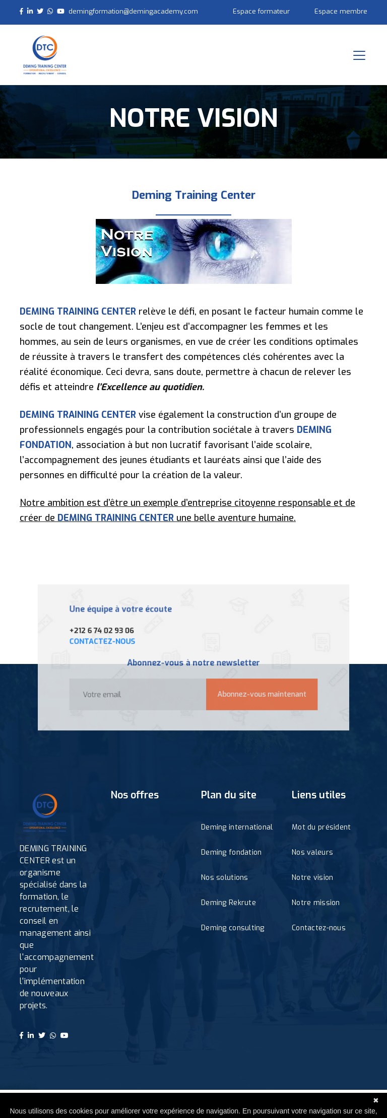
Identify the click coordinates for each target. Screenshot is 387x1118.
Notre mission (316, 903)
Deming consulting (233, 928)
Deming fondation (231, 852)
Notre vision (312, 877)
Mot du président (321, 827)
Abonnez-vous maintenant (255, 691)
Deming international (237, 827)
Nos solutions (224, 877)
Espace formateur (261, 11)
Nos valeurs (312, 852)
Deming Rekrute (228, 903)
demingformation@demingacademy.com (133, 11)
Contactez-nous (319, 928)
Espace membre (340, 11)
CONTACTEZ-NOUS (111, 643)
